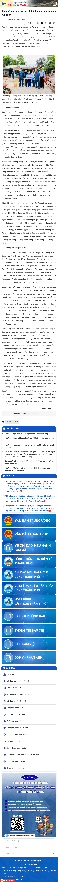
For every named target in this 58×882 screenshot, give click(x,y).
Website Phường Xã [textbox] (12, 847)
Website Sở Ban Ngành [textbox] (13, 841)
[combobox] (29, 840)
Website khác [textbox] (10, 853)
